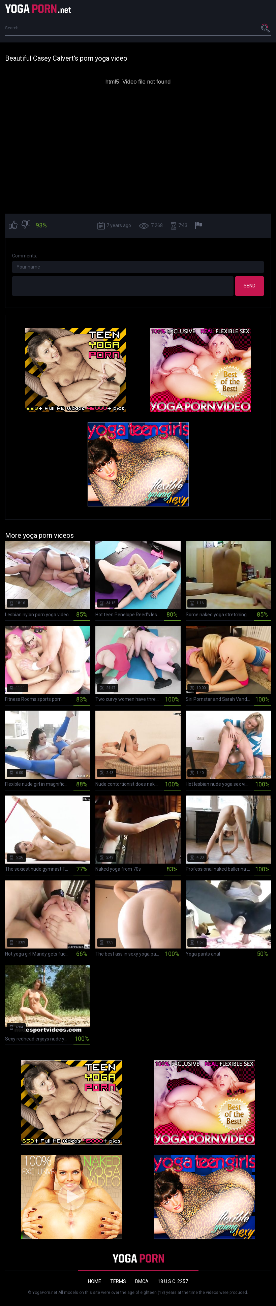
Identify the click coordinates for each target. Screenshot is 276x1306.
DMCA (142, 1281)
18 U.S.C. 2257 (173, 1281)
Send (249, 285)
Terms (118, 1281)
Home (94, 1281)
